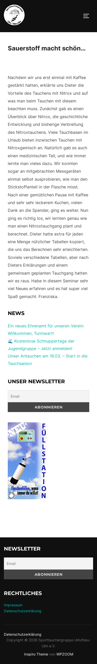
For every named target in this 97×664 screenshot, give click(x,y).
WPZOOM (64, 654)
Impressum (13, 605)
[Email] (48, 396)
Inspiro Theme (36, 654)
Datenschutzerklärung (22, 611)
